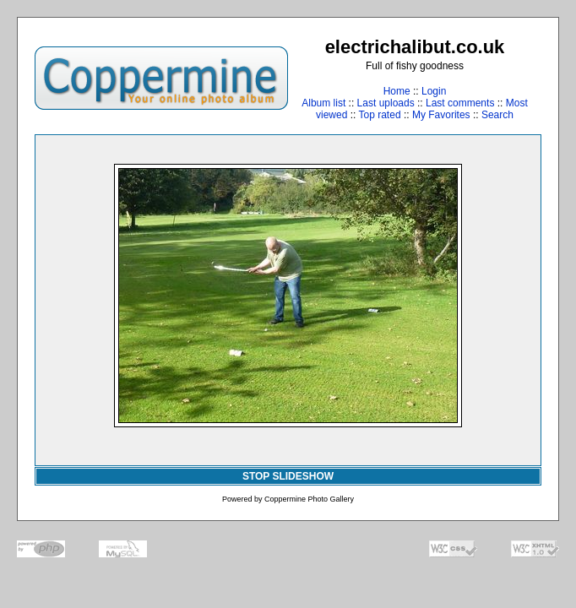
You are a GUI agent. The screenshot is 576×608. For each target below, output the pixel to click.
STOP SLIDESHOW (288, 476)
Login (433, 91)
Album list (323, 103)
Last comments (460, 103)
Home (396, 91)
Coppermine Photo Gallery (309, 499)
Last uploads (386, 103)
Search (497, 115)
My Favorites (441, 115)
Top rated (380, 115)
